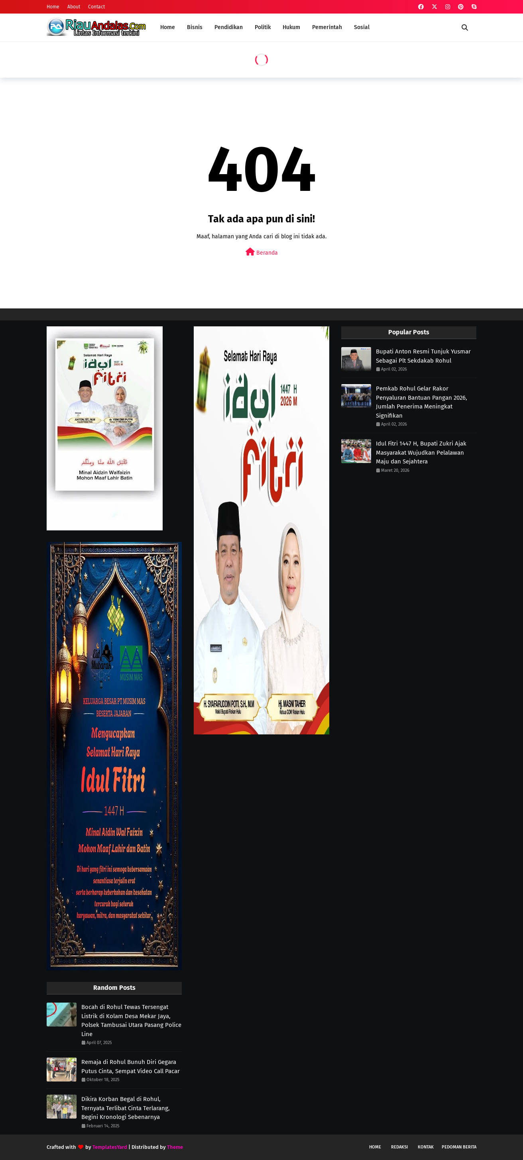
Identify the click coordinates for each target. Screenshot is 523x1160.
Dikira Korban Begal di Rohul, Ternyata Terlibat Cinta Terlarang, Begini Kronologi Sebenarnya (125, 1108)
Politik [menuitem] (263, 27)
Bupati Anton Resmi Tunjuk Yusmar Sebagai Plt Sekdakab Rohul (423, 356)
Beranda (262, 252)
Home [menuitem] (167, 27)
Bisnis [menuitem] (195, 27)
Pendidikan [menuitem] (228, 27)
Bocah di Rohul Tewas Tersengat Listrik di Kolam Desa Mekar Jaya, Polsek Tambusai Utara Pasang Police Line (131, 1020)
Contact (96, 7)
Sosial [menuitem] (362, 27)
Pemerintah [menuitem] (327, 27)
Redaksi (399, 1147)
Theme (175, 1147)
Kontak (426, 1147)
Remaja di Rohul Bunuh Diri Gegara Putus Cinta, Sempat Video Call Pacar (130, 1066)
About (73, 7)
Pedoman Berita (459, 1147)
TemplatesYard (109, 1147)
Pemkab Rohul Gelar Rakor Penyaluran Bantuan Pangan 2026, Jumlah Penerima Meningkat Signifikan (421, 402)
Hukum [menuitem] (291, 27)
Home (53, 7)
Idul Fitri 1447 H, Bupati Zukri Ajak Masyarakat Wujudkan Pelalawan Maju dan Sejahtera (421, 452)
